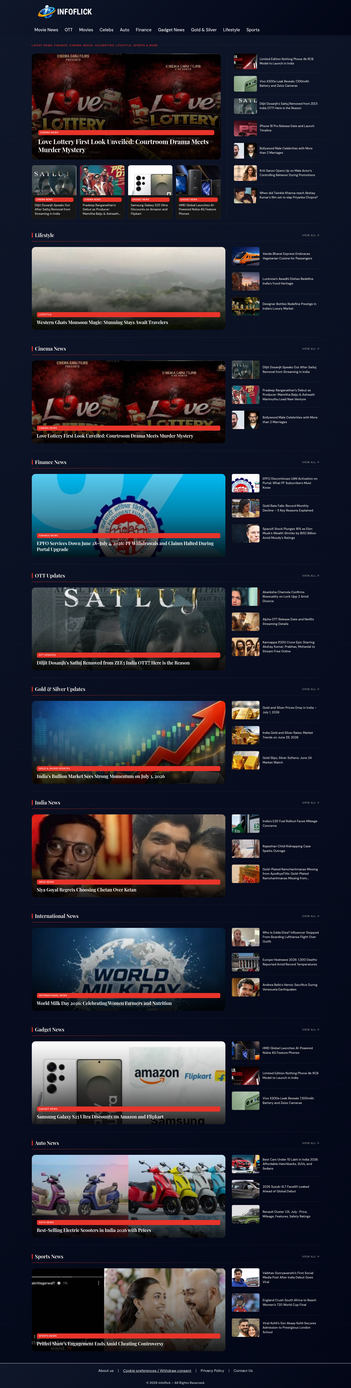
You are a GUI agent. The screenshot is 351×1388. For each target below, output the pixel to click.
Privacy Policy (212, 1370)
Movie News (46, 30)
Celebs (106, 30)
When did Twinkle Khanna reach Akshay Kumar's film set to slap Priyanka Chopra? (289, 195)
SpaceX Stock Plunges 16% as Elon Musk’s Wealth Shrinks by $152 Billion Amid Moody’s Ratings (289, 533)
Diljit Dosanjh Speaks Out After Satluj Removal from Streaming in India (53, 209)
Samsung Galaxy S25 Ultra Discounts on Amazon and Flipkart (149, 209)
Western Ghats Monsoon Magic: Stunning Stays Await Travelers (102, 322)
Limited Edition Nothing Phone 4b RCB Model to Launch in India (286, 61)
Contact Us (243, 1370)
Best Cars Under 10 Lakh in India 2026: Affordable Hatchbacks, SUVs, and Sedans (291, 1164)
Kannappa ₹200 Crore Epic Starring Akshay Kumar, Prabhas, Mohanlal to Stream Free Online (289, 646)
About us (106, 1370)
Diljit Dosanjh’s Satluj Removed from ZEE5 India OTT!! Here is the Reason (289, 106)
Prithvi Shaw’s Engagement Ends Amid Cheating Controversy (100, 1343)
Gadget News (171, 30)
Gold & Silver (204, 30)
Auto (124, 30)
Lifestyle (231, 30)
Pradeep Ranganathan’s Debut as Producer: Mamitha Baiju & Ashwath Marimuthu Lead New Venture (101, 213)
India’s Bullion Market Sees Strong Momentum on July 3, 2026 (101, 776)
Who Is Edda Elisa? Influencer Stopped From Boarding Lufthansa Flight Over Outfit (291, 937)
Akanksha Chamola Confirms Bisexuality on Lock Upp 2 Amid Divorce (286, 596)
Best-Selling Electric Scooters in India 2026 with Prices (94, 1230)
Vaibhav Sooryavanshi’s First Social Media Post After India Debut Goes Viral (288, 1277)
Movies (86, 30)
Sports (253, 30)
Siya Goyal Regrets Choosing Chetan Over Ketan (86, 889)
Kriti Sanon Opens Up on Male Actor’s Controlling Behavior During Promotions (287, 173)
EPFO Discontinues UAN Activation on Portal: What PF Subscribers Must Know (290, 483)
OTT (69, 30)
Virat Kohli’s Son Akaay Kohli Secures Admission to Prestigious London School (289, 1327)
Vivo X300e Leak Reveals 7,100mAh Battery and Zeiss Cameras (284, 83)
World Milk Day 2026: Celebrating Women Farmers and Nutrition (104, 1003)
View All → (310, 235)
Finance (144, 30)
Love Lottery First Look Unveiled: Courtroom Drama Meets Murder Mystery (123, 145)
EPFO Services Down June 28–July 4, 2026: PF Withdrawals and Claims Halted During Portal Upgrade (125, 546)
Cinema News (49, 132)
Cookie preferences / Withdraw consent (157, 1370)
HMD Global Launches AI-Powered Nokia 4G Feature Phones (197, 209)
